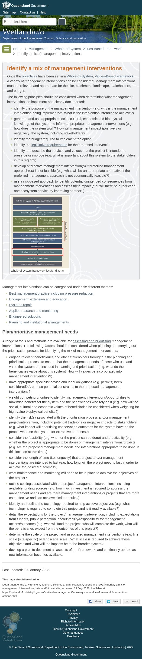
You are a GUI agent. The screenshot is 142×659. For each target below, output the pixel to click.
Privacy (72, 618)
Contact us (28, 12)
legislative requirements (49, 145)
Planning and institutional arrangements (39, 322)
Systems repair (20, 305)
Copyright (71, 610)
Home (17, 49)
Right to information (73, 621)
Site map (9, 12)
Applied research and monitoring (33, 311)
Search (62, 21)
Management (38, 49)
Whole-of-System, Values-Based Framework (88, 49)
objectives (29, 76)
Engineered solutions (25, 316)
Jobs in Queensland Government (73, 629)
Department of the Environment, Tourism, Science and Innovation (44, 38)
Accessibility (73, 625)
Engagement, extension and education (38, 299)
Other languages (73, 633)
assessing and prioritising (92, 341)
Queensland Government (71, 654)
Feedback (73, 636)
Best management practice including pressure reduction (51, 293)
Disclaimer (73, 614)
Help (42, 12)
